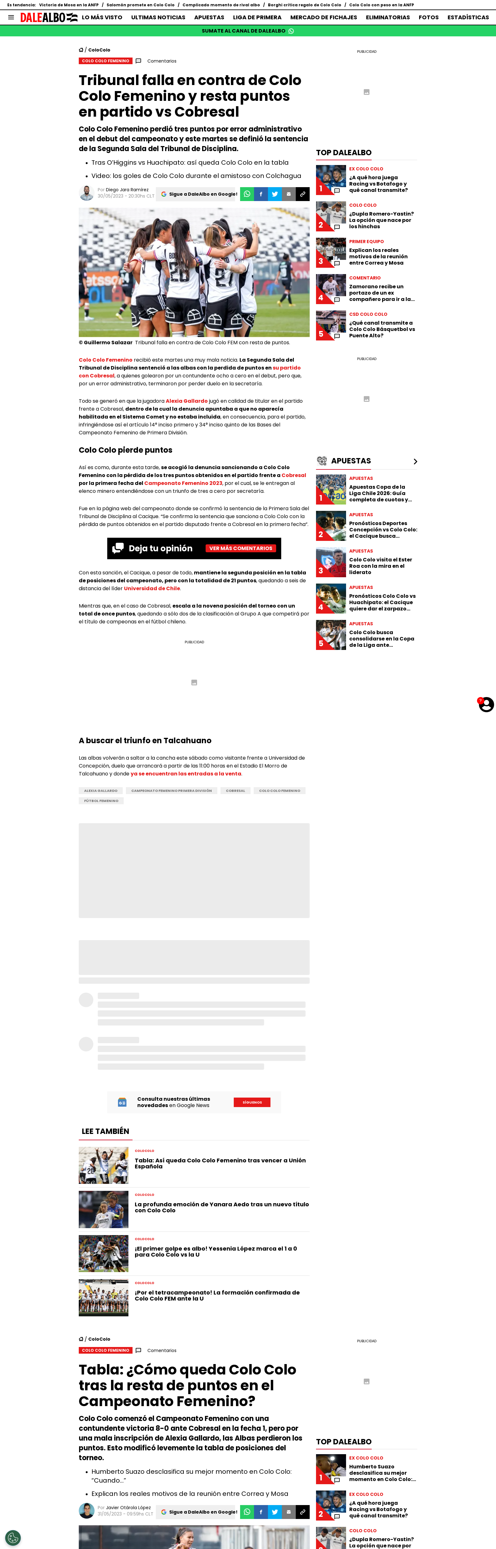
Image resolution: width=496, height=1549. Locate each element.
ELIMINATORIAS (388, 17)
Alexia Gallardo (187, 401)
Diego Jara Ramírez (127, 190)
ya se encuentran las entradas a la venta (186, 773)
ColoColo (99, 50)
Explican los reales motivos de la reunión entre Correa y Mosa (189, 1493)
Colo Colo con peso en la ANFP (381, 5)
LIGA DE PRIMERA (257, 17)
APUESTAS (209, 17)
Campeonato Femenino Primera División (171, 790)
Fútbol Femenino (101, 800)
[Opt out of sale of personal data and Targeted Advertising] (13, 1538)
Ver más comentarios (240, 548)
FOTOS (429, 17)
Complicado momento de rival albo (221, 5)
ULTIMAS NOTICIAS (158, 17)
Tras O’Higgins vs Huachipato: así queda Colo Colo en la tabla (190, 162)
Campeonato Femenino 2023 (183, 483)
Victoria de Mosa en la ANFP (69, 5)
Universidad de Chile (152, 588)
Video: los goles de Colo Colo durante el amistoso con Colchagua (196, 175)
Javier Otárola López (128, 1507)
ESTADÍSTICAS (468, 17)
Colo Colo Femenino (106, 360)
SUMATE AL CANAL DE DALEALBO (248, 30)
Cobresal (294, 475)
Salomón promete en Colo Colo (141, 5)
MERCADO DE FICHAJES (323, 17)
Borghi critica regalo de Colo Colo (304, 5)
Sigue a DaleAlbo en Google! (203, 194)
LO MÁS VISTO (102, 17)
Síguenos (252, 1102)
